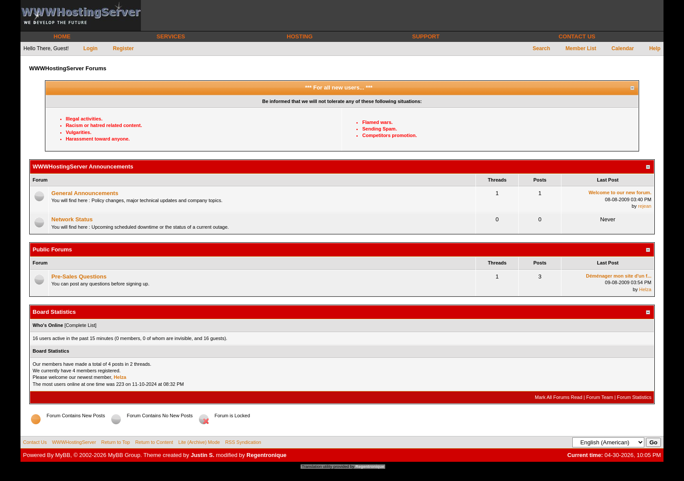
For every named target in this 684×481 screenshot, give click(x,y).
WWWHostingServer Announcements (83, 166)
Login (90, 48)
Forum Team (599, 397)
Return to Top (115, 442)
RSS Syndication (243, 442)
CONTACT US (576, 36)
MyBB (63, 455)
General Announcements (84, 193)
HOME (62, 36)
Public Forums (52, 249)
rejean (645, 206)
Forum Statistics (634, 397)
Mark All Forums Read (558, 397)
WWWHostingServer (74, 442)
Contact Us (35, 442)
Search (541, 48)
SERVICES (171, 36)
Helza (645, 289)
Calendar (623, 48)
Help (654, 48)
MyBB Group (124, 455)
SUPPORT (426, 36)
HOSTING (299, 36)
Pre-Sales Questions (78, 276)
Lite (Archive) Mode (199, 442)
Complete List (80, 325)
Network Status (72, 219)
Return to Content (154, 442)
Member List (580, 48)
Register (123, 48)
